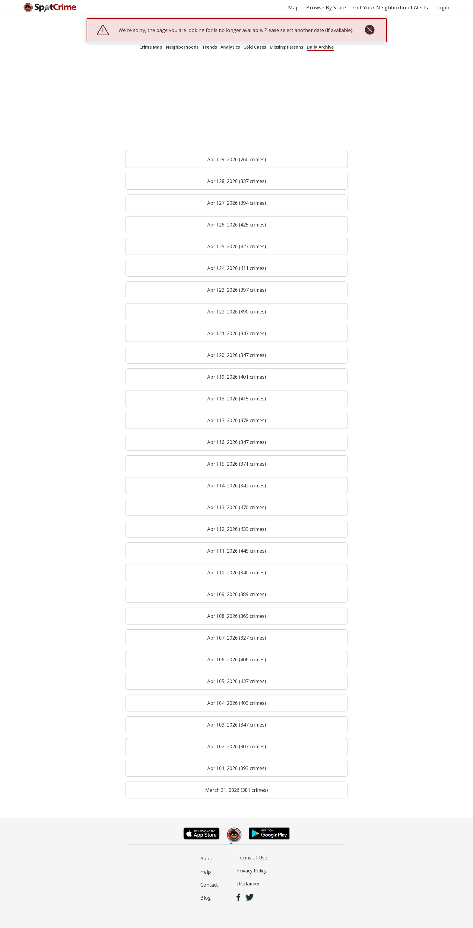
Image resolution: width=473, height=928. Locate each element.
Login (442, 7)
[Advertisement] (236, 104)
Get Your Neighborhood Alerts (390, 7)
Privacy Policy (252, 870)
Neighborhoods (182, 47)
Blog (205, 897)
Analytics (230, 47)
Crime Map (150, 47)
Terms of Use (252, 857)
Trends (209, 47)
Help (205, 872)
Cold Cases (254, 47)
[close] (369, 30)
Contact (209, 884)
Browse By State (326, 7)
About (207, 858)
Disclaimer (248, 883)
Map (293, 7)
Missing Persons (286, 47)
